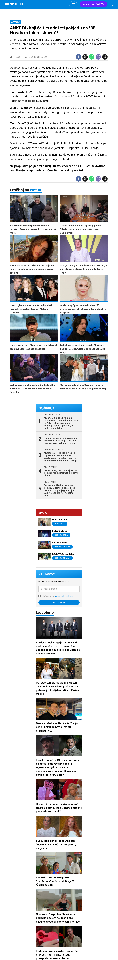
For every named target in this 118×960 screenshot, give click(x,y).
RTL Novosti (47, 574)
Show (42, 512)
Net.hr (36, 190)
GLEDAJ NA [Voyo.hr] (93, 4)
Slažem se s (58, 596)
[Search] (111, 4)
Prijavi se (59, 602)
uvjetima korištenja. (64, 596)
